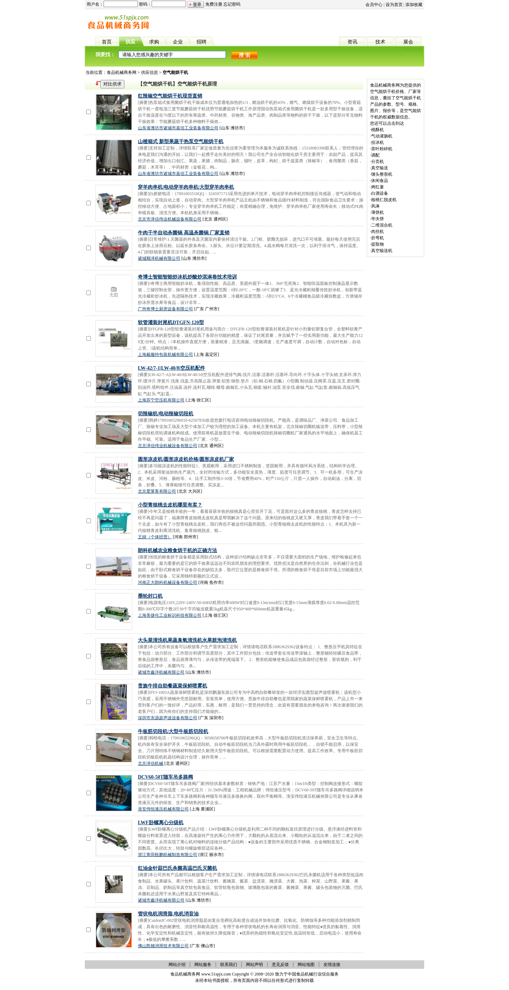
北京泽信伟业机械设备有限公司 (167, 445)
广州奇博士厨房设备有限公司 (165, 308)
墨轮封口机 (150, 596)
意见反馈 (280, 964)
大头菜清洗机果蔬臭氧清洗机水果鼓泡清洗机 (187, 640)
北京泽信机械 (150, 763)
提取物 (377, 244)
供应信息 (149, 72)
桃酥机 (377, 129)
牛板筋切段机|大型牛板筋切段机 (173, 731)
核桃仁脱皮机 (384, 199)
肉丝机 (377, 231)
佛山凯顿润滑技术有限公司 (163, 945)
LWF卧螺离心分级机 (160, 822)
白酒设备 (379, 193)
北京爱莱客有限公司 (157, 491)
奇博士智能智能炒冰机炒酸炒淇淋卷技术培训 (187, 277)
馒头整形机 (381, 174)
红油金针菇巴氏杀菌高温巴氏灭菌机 (177, 868)
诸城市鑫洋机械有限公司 (161, 672)
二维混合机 (381, 225)
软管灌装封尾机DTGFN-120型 (171, 322)
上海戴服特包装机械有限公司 (165, 354)
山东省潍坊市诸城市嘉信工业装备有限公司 (178, 127)
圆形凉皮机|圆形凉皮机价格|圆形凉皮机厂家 (186, 459)
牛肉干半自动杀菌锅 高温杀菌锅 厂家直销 (183, 232)
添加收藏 (413, 4)
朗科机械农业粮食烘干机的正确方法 (177, 550)
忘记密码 (231, 4)
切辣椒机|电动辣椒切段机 (165, 413)
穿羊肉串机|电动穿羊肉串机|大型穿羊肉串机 (186, 187)
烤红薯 (377, 186)
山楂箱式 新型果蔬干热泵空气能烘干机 (180, 141)
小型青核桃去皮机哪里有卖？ (170, 505)
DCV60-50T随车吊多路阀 (165, 777)
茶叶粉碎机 (381, 148)
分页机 (377, 161)
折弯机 (377, 237)
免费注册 (213, 4)
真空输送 (379, 167)
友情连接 (331, 964)
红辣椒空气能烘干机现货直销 (170, 96)
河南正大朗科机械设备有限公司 (167, 582)
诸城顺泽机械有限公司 (159, 258)
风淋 (375, 206)
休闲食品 (379, 180)
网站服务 (202, 964)
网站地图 (306, 964)
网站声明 (254, 964)
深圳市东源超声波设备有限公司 (167, 717)
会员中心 (373, 4)
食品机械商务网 (121, 72)
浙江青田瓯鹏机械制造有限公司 (167, 854)
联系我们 (228, 964)
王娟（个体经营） (155, 536)
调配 (375, 155)
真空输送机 (381, 250)
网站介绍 (177, 964)
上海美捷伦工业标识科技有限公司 (169, 615)
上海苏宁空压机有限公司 (161, 400)
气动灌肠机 (381, 136)
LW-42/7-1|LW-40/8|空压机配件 (171, 368)
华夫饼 (377, 218)
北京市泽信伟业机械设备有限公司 (169, 219)
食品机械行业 (309, 974)
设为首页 (394, 4)
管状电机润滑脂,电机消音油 (168, 913)
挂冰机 (377, 142)
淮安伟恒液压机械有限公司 (163, 809)
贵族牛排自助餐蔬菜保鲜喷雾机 (172, 686)
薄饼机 (377, 212)
